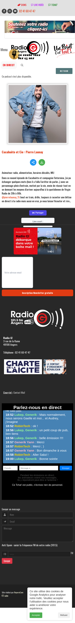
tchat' (53, 5)
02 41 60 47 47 (27, 11)
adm (5, 595)
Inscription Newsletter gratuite (37, 292)
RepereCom (18, 591)
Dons (22, 5)
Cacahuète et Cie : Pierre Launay (22, 152)
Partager (37, 212)
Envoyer (7, 560)
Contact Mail (19, 392)
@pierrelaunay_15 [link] (11, 197)
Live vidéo (37, 5)
